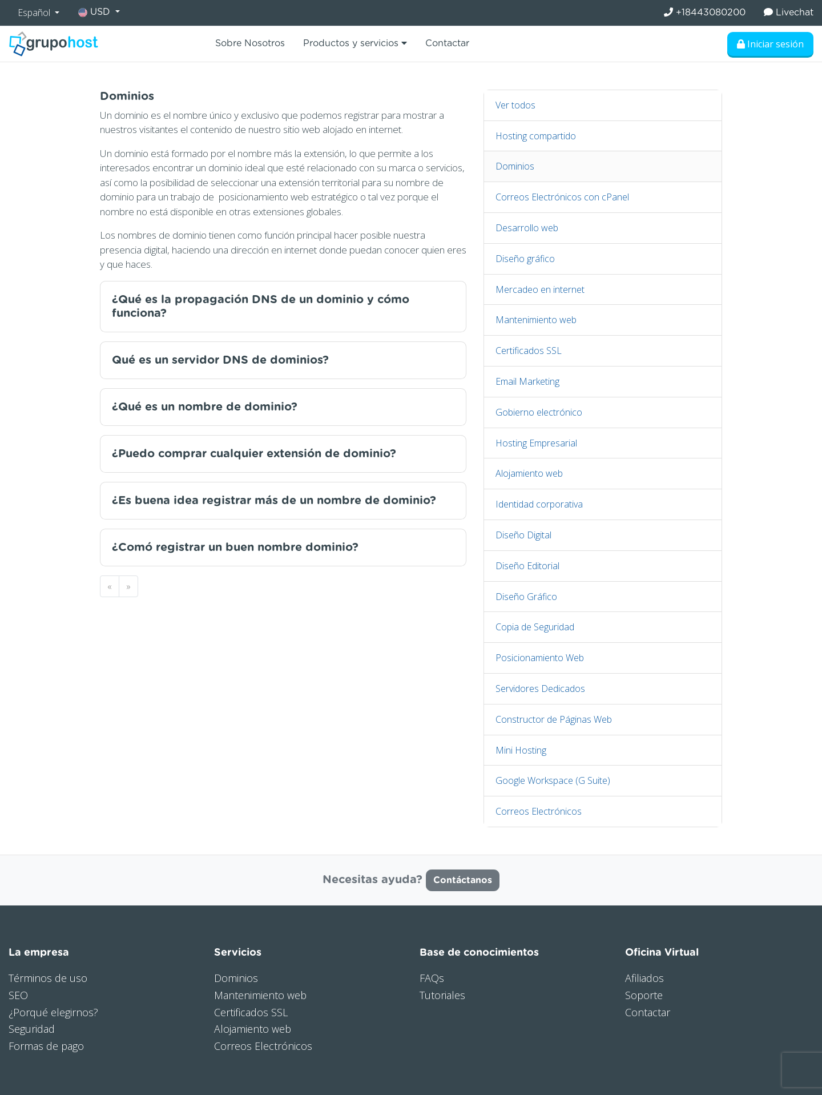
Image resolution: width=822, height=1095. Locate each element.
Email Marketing (527, 381)
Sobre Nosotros (250, 43)
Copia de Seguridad (534, 627)
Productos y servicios (355, 43)
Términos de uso (48, 978)
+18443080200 (705, 12)
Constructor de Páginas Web (553, 719)
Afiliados (644, 978)
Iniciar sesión (770, 44)
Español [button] (35, 12)
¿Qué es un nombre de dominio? (204, 407)
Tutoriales (442, 995)
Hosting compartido (535, 136)
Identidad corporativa (539, 504)
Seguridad (32, 1029)
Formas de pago (46, 1046)
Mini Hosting (520, 750)
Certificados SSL (528, 350)
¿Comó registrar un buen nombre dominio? (235, 547)
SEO (18, 995)
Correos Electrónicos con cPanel (562, 197)
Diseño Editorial (527, 565)
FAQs (432, 978)
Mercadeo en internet (540, 289)
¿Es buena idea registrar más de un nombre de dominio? (274, 500)
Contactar (447, 43)
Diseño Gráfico (526, 596)
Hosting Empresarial (536, 443)
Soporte (644, 995)
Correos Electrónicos (538, 811)
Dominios (514, 166)
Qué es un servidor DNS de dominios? (220, 360)
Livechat (788, 12)
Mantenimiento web (536, 319)
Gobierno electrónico (538, 412)
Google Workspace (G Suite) (552, 780)
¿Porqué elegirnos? (53, 1012)
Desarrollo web (526, 228)
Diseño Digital (523, 535)
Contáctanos (462, 880)
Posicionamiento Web (539, 657)
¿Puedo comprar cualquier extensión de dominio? (254, 454)
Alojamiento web (529, 473)
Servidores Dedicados (540, 688)
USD (95, 12)
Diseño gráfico (525, 258)
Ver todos (515, 105)
